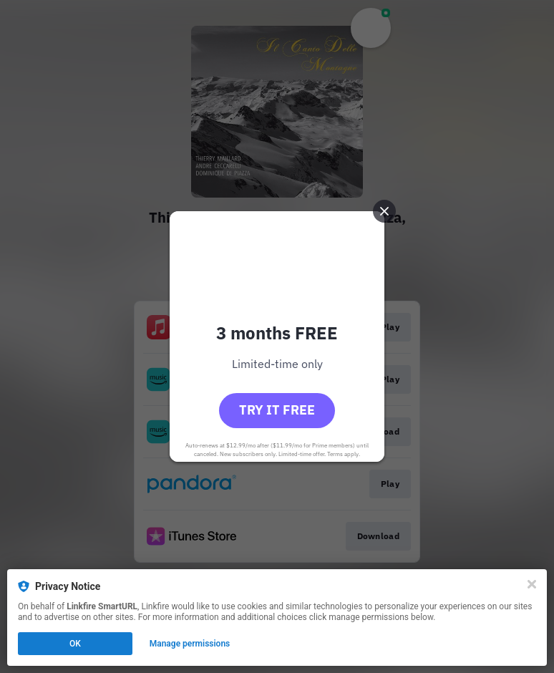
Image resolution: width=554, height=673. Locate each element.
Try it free (277, 410)
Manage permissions (190, 644)
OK (75, 644)
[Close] (531, 584)
